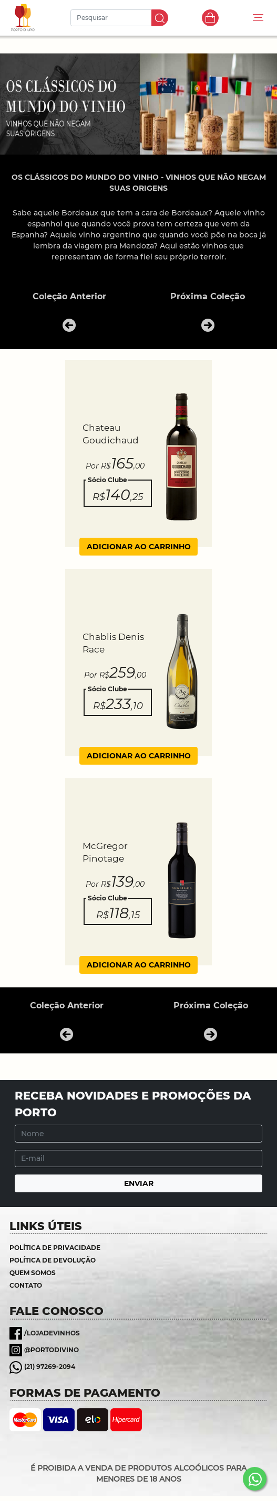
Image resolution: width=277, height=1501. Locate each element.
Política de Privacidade (54, 1248)
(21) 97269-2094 (49, 1367)
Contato (25, 1285)
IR (159, 17)
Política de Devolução (52, 1260)
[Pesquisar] (112, 17)
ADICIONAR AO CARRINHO (139, 546)
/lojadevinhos (52, 1333)
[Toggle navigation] (258, 18)
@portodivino (51, 1350)
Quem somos (32, 1273)
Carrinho (210, 17)
